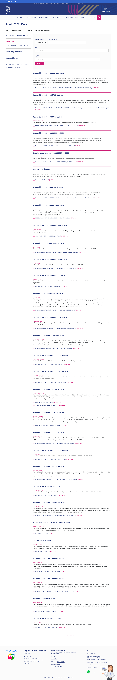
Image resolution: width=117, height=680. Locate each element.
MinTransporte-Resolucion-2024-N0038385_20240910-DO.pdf (55, 591)
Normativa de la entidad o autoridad (18, 45)
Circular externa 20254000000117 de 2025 (48, 286)
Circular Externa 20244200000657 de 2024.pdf (50, 459)
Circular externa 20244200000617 (46, 495)
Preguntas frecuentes (41, 3)
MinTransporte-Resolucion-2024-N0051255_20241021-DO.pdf (55, 443)
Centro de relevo (92, 667)
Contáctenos (54, 3)
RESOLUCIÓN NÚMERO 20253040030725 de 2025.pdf (52, 218)
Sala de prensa (56, 17)
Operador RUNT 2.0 (66, 3)
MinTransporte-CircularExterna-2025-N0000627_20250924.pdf (55, 162)
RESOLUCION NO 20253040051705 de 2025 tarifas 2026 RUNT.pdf (56, 126)
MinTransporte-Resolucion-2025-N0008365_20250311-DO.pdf (55, 310)
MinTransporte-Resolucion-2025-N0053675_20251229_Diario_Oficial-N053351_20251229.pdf (64, 88)
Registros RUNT (31, 17)
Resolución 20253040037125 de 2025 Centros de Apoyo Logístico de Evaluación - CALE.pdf (64, 198)
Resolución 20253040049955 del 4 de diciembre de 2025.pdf (55, 146)
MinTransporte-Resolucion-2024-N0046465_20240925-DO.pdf (55, 515)
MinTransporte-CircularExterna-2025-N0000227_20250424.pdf (55, 268)
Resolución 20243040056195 (44, 402)
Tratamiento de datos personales (97, 662)
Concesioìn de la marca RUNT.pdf (46, 611)
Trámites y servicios (14, 52)
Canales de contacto (56, 666)
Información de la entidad (17, 35)
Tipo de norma (39, 39)
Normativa (10, 42)
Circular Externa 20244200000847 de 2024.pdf (50, 382)
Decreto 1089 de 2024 (42, 551)
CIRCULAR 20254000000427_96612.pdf (48, 236)
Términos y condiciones (94, 665)
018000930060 (55, 654)
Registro (37, 56)
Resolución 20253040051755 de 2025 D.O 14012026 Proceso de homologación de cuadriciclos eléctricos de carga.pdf (72, 108)
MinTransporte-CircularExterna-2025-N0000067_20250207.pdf (55, 328)
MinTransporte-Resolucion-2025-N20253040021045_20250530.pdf (56, 252)
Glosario (89, 651)
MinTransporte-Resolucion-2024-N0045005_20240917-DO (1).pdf (56, 479)
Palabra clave (52, 39)
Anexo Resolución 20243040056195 (46, 405)
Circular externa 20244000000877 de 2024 (49, 364)
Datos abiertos (12, 58)
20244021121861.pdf (41, 533)
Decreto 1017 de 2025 (42, 180)
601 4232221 (54, 658)
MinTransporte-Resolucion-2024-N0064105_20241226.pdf (53, 348)
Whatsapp (88, 672)
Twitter (92, 673)
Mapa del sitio (91, 653)
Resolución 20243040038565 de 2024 (47, 571)
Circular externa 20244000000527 (46, 627)
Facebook (80, 3)
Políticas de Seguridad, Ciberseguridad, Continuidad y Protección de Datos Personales (96, 657)
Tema (36, 47)
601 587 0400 (61, 661)
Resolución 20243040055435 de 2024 (47, 425)
